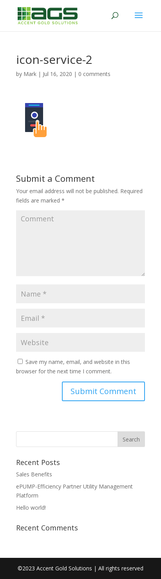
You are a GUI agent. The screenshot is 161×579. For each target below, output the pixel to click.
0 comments (94, 74)
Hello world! (31, 507)
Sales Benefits (34, 474)
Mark (30, 74)
